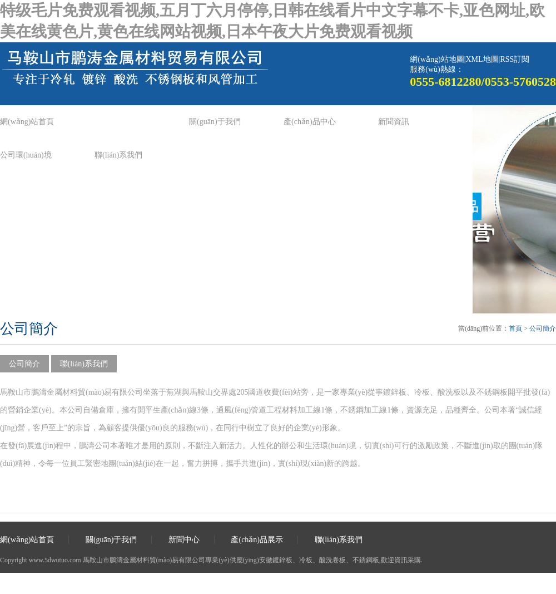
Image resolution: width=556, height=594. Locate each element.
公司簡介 (542, 328)
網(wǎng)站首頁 (27, 121)
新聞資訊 (393, 121)
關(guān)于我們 (215, 121)
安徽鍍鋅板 (275, 560)
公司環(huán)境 (26, 155)
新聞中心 (184, 540)
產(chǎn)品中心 (310, 121)
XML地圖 (481, 59)
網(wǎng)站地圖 (437, 59)
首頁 (515, 328)
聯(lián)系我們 (118, 155)
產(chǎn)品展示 (257, 540)
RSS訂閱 (514, 59)
